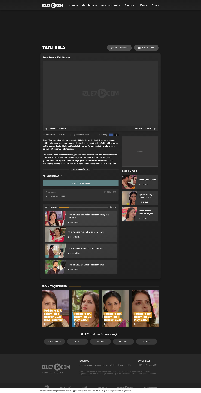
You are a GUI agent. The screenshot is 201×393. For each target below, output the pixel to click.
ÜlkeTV (102, 387)
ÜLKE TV (129, 5)
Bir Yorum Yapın (80, 183)
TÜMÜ (112, 207)
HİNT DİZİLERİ (89, 5)
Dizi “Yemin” (142, 365)
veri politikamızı (115, 391)
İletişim (128, 365)
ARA (155, 5)
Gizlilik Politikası (116, 365)
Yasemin (150, 387)
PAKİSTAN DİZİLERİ (110, 5)
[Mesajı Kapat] (198, 391)
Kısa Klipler (146, 47)
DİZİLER (73, 5)
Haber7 (125, 387)
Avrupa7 (84, 387)
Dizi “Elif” (152, 365)
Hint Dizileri (50, 135)
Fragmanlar (119, 47)
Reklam (98, 365)
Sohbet (146, 341)
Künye (105, 365)
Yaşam (100, 341)
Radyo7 (65, 387)
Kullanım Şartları (85, 365)
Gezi (77, 341)
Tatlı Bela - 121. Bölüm (145, 128)
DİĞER (143, 5)
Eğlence (123, 341)
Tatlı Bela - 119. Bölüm (56, 128)
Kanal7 (47, 387)
